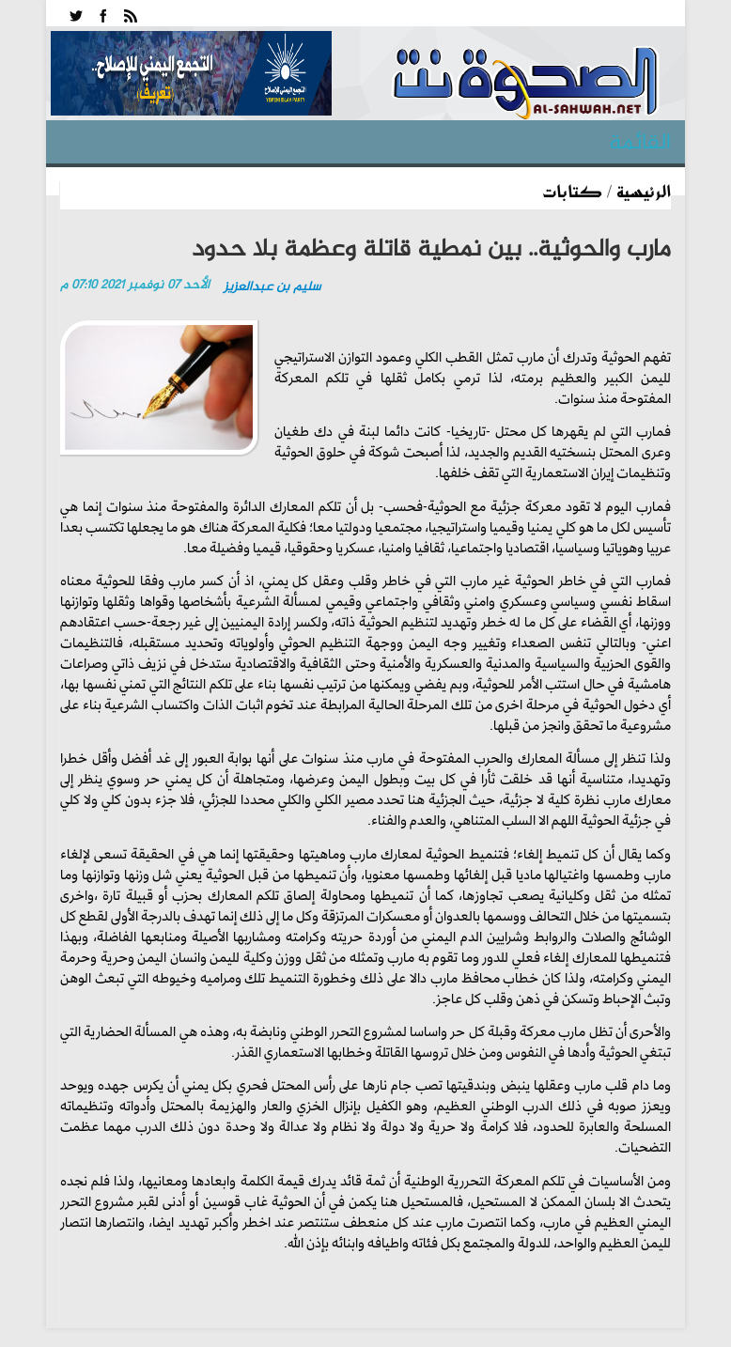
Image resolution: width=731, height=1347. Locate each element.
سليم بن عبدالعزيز (272, 287)
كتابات (572, 191)
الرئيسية (643, 191)
